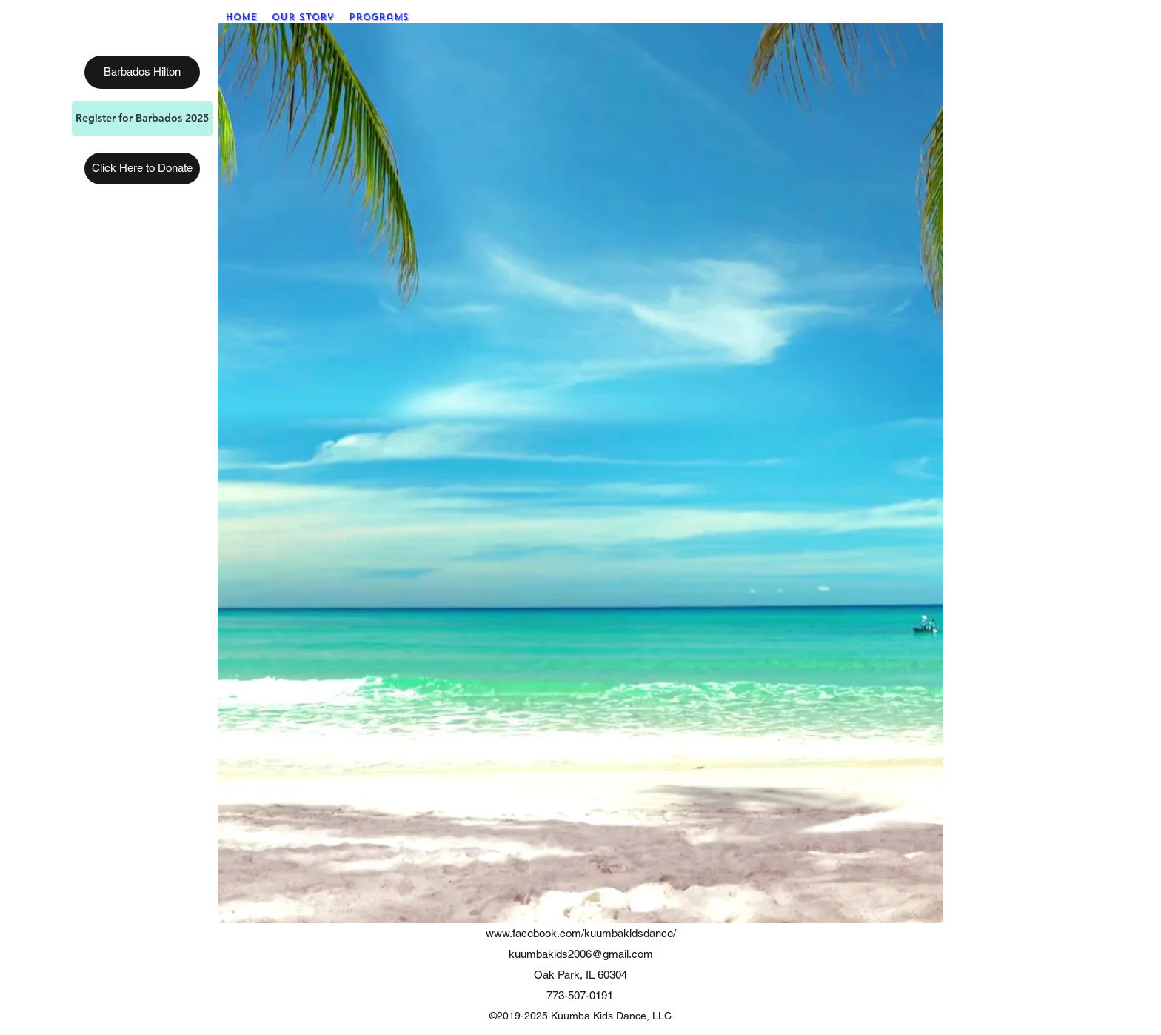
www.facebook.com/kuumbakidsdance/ (581, 933)
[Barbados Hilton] (142, 72)
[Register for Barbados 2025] (142, 118)
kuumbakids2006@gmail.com (581, 954)
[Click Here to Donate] (142, 168)
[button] (378, 17)
